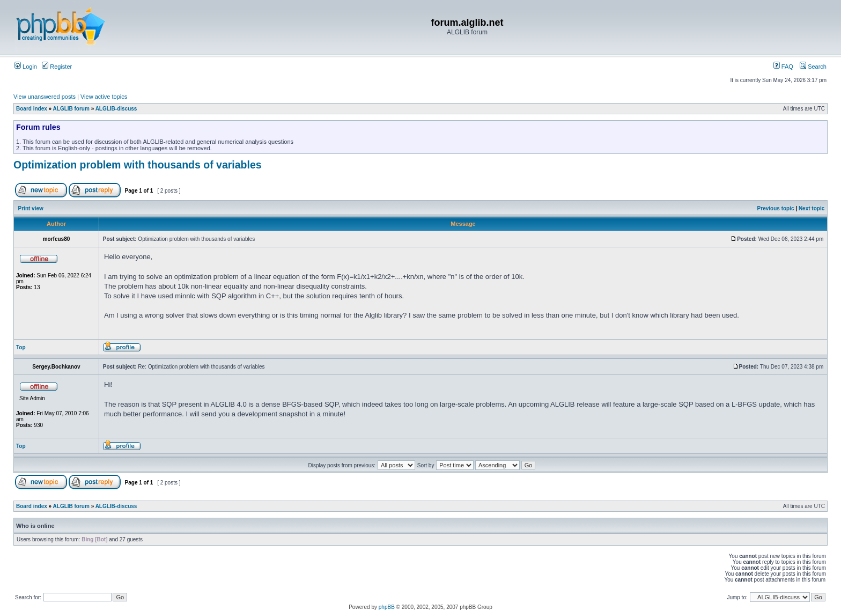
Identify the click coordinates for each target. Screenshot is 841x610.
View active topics (103, 96)
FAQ (783, 66)
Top (21, 347)
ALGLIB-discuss (116, 109)
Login (25, 66)
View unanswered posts (44, 96)
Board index (31, 109)
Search (813, 66)
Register (57, 66)
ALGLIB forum (71, 109)
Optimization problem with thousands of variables (137, 165)
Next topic (811, 208)
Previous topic (775, 208)
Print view (30, 208)
